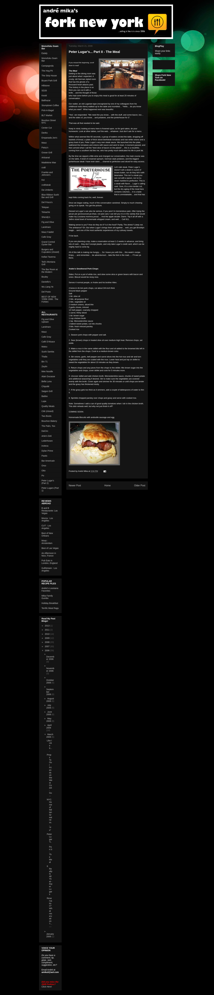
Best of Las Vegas (50, 548)
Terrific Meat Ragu (50, 608)
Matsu (44, 346)
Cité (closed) (48, 411)
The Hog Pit (47, 71)
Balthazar (46, 100)
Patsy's (45, 147)
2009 (47, 638)
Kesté (44, 95)
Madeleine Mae (49, 162)
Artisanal (46, 157)
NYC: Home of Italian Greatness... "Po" (49, 814)
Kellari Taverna (49, 257)
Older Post (139, 485)
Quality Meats (48, 406)
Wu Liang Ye (47, 287)
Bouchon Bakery (49, 421)
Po (43, 475)
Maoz (44, 142)
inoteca (45, 446)
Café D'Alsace (48, 341)
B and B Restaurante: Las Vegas (50, 510)
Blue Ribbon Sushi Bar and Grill (50, 195)
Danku (45, 133)
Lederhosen (47, 441)
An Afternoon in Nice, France (49, 554)
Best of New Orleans (47, 534)
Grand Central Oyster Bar (48, 243)
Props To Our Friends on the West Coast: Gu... (49, 775)
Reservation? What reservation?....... (49, 912)
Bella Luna (47, 381)
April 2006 (49, 726)
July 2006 (49, 706)
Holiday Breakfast (50, 603)
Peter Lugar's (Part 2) (48, 481)
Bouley (45, 277)
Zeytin (44, 366)
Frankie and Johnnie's (47, 173)
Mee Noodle (47, 371)
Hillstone (46, 85)
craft (44, 167)
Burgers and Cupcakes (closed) (50, 250)
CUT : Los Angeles (46, 526)
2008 (47, 642)
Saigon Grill (47, 391)
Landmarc (46, 227)
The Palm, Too (48, 426)
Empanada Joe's (49, 138)
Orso (44, 465)
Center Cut (47, 128)
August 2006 (50, 699)
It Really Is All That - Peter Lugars (49, 880)
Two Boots (46, 416)
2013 (47, 625)
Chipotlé (45, 386)
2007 (47, 646)
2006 (47, 650)
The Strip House (49, 75)
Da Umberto (47, 190)
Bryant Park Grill (49, 80)
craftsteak (46, 185)
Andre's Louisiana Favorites (50, 589)
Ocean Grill (47, 152)
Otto (44, 470)
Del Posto (46, 292)
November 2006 (50, 669)
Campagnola (48, 66)
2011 (47, 630)
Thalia (44, 356)
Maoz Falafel (48, 232)
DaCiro (45, 431)
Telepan (45, 207)
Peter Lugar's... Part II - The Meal (49, 848)
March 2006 (49, 735)
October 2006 (50, 681)
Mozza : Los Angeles (47, 519)
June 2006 (49, 713)
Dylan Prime (47, 451)
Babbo (45, 396)
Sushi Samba (48, 351)
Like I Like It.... (49, 745)
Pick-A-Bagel (48, 110)
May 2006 (49, 719)
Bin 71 (45, 361)
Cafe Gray (46, 237)
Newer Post (75, 485)
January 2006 (50, 935)
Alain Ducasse (48, 376)
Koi (43, 180)
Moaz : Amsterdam (47, 541)
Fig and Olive (48, 222)
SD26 (44, 90)
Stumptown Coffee (50, 105)
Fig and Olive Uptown (48, 320)
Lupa (44, 401)
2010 (47, 634)
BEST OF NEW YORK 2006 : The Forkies (50, 299)
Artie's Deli (47, 436)
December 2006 (50, 657)
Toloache (46, 212)
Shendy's (46, 217)
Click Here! (47, 986)
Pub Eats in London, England (50, 561)
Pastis (44, 456)
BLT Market (47, 115)
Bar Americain (48, 461)
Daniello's (46, 282)
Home (107, 485)
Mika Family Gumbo (47, 597)
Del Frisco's (47, 202)
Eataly (44, 53)
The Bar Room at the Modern (50, 270)
